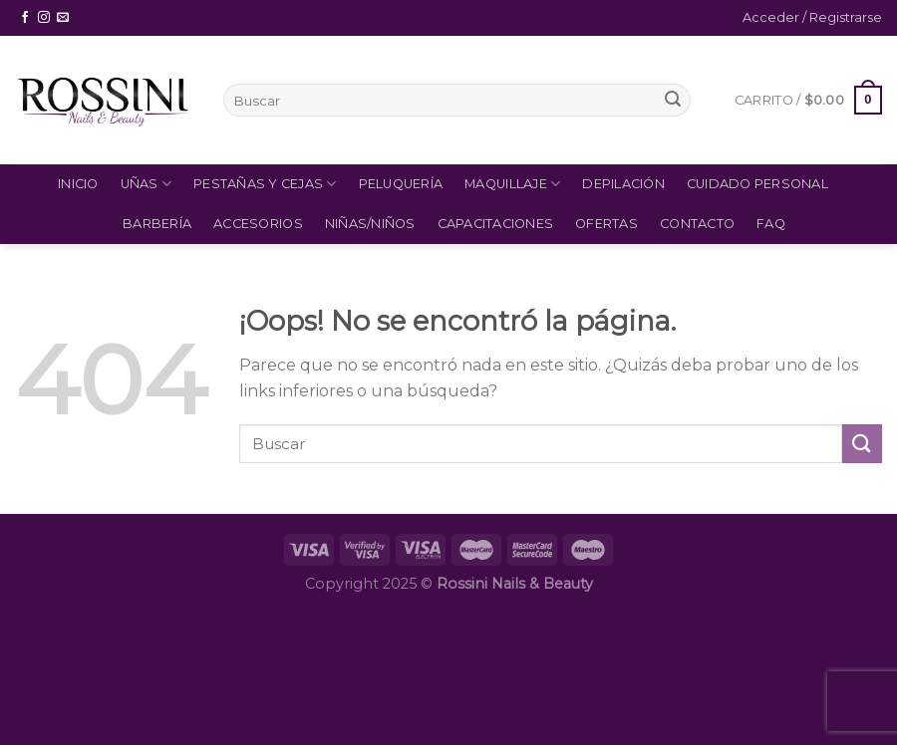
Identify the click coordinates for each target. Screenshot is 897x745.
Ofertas (606, 223)
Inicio (78, 183)
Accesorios (258, 223)
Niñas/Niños (370, 223)
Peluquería (401, 183)
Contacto (697, 223)
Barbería (157, 223)
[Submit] (673, 101)
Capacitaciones (496, 223)
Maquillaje (512, 183)
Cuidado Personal (757, 183)
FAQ (770, 223)
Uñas (146, 183)
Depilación (623, 183)
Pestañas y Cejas (265, 183)
